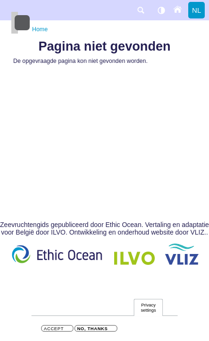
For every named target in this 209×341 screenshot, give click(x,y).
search (141, 10)
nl (196, 10)
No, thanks (92, 329)
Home (40, 29)
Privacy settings (148, 309)
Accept (54, 329)
